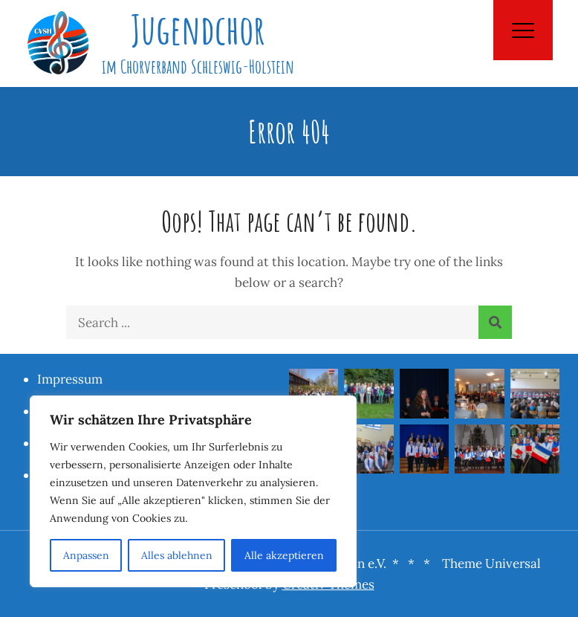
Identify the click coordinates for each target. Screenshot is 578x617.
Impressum (70, 379)
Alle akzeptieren (284, 555)
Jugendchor (198, 29)
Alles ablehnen (176, 555)
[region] (193, 491)
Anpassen (86, 555)
